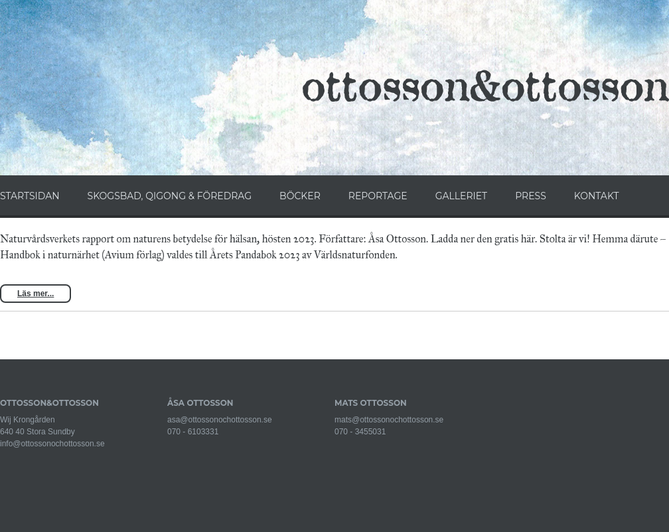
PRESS (530, 196)
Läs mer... (35, 293)
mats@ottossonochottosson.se (388, 419)
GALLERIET (461, 196)
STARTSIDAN (30, 196)
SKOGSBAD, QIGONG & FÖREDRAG (170, 196)
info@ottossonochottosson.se (52, 443)
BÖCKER (300, 196)
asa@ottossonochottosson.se (219, 419)
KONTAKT (596, 196)
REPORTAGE (378, 196)
